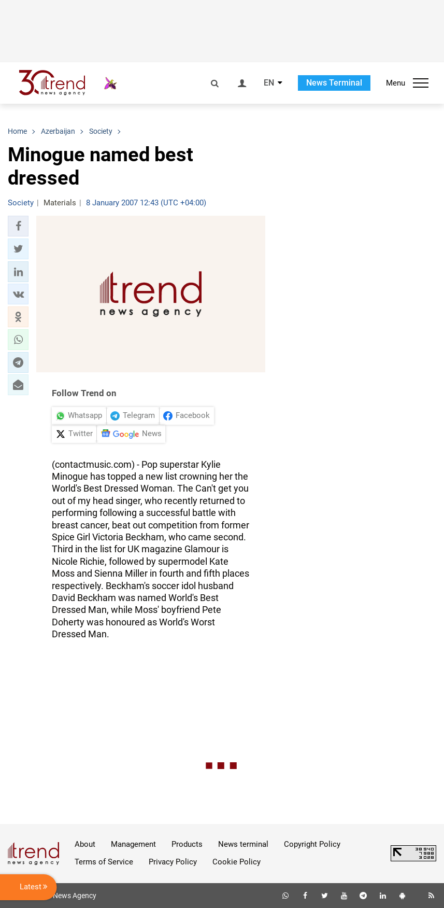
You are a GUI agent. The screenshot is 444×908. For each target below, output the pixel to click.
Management (133, 844)
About (85, 844)
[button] (18, 226)
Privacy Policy (173, 862)
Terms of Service (104, 862)
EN (269, 83)
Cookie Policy (236, 862)
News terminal (243, 844)
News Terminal (334, 83)
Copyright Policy (312, 844)
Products (187, 844)
